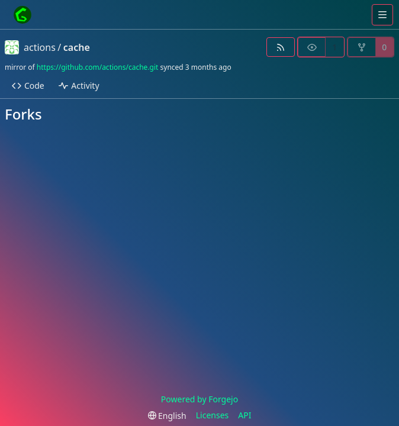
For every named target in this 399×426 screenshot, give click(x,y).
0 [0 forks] (384, 47)
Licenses (212, 415)
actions (40, 47)
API (244, 415)
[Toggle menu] (382, 14)
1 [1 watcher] (334, 47)
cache (76, 47)
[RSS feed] (280, 47)
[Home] (22, 14)
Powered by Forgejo (199, 399)
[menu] (167, 415)
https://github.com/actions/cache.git (98, 67)
